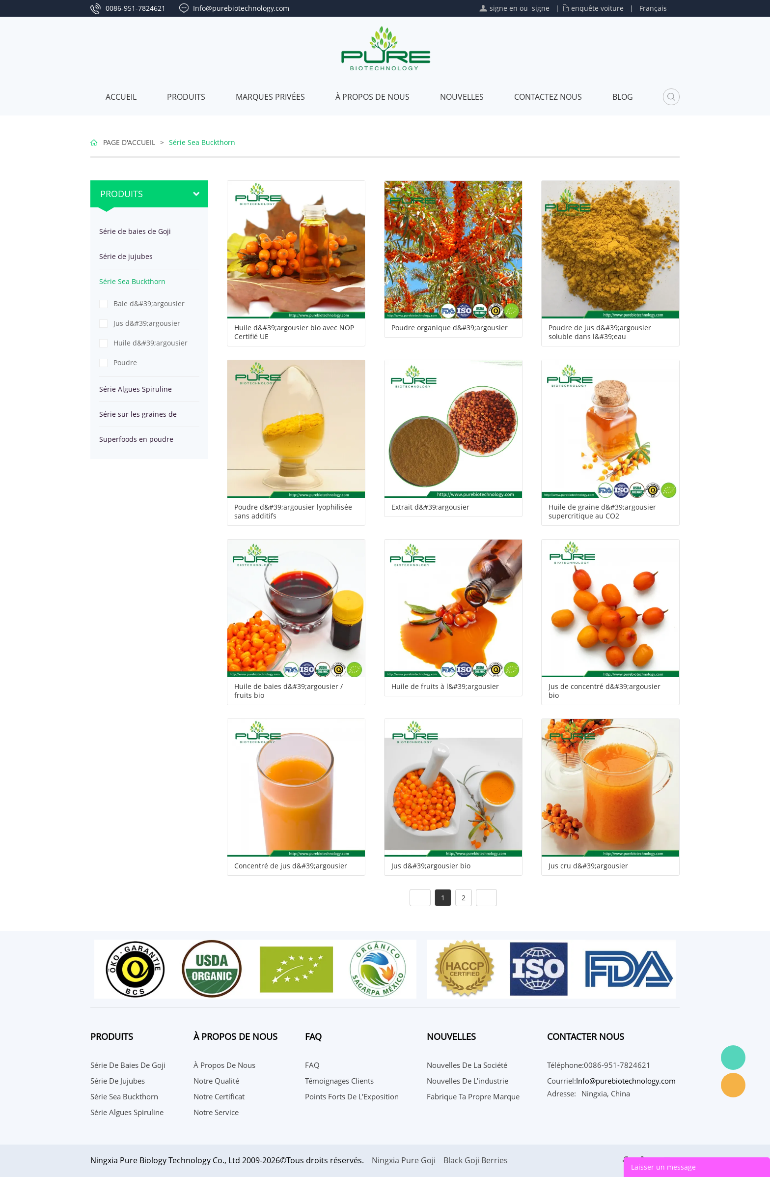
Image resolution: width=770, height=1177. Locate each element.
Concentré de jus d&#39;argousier (290, 865)
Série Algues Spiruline (135, 389)
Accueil (121, 96)
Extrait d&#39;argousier (430, 507)
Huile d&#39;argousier (150, 342)
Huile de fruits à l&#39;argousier (445, 686)
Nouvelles (462, 96)
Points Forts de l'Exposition (352, 1096)
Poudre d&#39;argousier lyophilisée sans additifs (293, 511)
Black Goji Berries (475, 1160)
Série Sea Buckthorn (202, 142)
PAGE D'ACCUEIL (129, 142)
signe (541, 8)
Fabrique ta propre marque (473, 1096)
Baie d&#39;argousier (149, 303)
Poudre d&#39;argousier (140, 365)
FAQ (312, 1065)
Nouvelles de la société (467, 1065)
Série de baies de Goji (135, 231)
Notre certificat (219, 1096)
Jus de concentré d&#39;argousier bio (604, 691)
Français (653, 8)
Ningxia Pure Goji (404, 1160)
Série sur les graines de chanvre (138, 418)
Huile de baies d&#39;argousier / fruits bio (288, 691)
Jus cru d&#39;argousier (588, 865)
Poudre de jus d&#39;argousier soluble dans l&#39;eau (600, 332)
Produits (186, 96)
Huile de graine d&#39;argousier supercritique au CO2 (602, 511)
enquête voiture (597, 8)
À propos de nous (372, 96)
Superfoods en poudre (136, 439)
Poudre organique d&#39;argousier (449, 327)
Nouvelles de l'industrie (467, 1081)
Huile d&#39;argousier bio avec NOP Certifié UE (294, 332)
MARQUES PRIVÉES (270, 96)
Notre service (216, 1112)
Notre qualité (216, 1081)
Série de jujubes (126, 256)
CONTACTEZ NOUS (548, 96)
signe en (504, 8)
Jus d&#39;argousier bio (430, 865)
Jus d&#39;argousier (146, 323)
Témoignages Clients (339, 1081)
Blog (622, 96)
